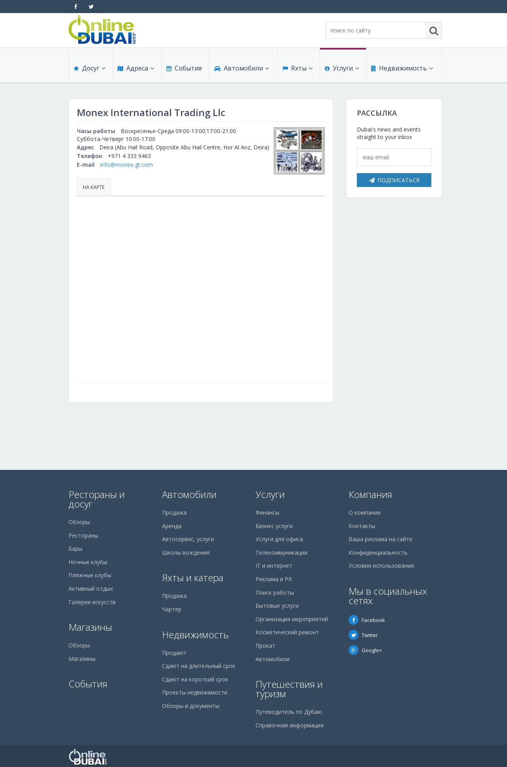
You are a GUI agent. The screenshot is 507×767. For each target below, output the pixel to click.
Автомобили (241, 68)
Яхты (297, 68)
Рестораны (83, 535)
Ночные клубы (88, 562)
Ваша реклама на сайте (380, 539)
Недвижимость (402, 68)
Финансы (267, 512)
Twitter (363, 635)
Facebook (367, 620)
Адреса (136, 68)
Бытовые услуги (277, 605)
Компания (370, 494)
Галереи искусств (92, 602)
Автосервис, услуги (188, 539)
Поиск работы (274, 592)
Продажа (174, 512)
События (184, 68)
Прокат (265, 645)
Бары (75, 548)
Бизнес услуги (274, 526)
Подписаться (394, 180)
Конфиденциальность (378, 552)
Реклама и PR (273, 579)
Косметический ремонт (287, 632)
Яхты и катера (192, 577)
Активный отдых (91, 588)
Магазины (90, 626)
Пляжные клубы (90, 575)
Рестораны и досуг (97, 499)
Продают (174, 652)
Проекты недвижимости (194, 692)
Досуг (89, 68)
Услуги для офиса (279, 539)
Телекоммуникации (281, 552)
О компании (365, 512)
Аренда (171, 526)
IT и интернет (273, 565)
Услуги (342, 68)
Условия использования (381, 565)
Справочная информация (289, 725)
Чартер (171, 609)
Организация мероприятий (291, 619)
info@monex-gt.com (126, 164)
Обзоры (79, 522)
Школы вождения (186, 552)
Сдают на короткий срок (195, 679)
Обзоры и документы (190, 706)
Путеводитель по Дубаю (288, 711)
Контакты (362, 526)
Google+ (365, 650)
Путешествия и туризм (289, 688)
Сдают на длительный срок (198, 666)
